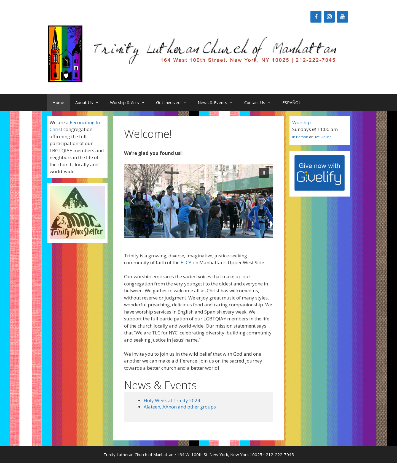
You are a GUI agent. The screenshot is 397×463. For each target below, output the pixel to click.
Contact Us (260, 102)
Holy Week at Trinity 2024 (172, 400)
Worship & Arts (130, 102)
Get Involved (174, 102)
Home (58, 102)
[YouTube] (342, 17)
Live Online (322, 136)
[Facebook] (315, 17)
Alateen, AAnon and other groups (180, 407)
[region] (198, 201)
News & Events (218, 102)
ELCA (186, 262)
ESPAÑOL (291, 102)
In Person (300, 136)
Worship (301, 122)
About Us (89, 102)
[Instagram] (329, 17)
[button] (264, 173)
